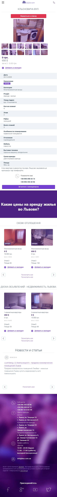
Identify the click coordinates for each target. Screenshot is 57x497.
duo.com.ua (24, 471)
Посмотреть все (27, 275)
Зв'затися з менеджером (28, 187)
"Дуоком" (21, 467)
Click (3, 3)
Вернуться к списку (28, 16)
